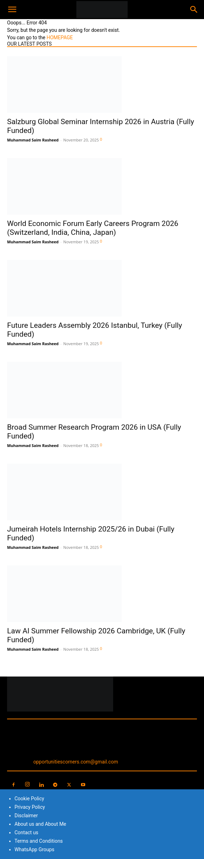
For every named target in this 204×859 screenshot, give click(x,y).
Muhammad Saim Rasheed (33, 140)
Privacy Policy (29, 807)
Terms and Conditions (38, 841)
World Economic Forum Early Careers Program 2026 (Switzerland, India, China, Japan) (92, 228)
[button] (12, 9)
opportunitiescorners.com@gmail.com (75, 762)
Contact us (26, 832)
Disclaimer (26, 815)
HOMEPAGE (60, 37)
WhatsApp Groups (34, 849)
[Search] (194, 9)
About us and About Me (40, 824)
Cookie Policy (29, 798)
